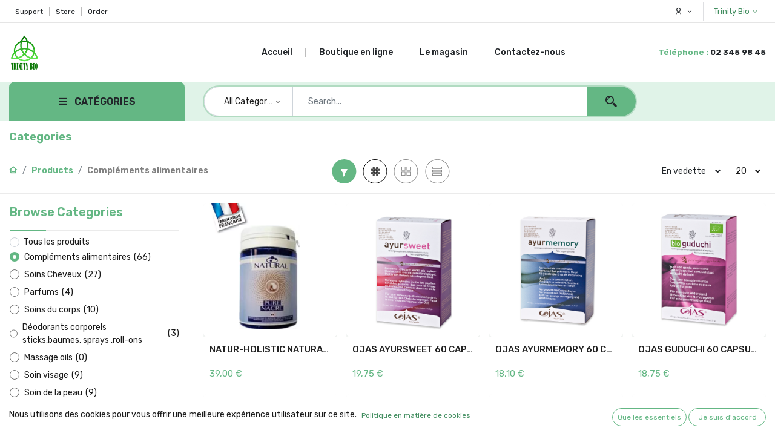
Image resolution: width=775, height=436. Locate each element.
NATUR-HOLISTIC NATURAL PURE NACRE (270, 349)
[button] (375, 171)
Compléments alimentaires (147, 170)
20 (741, 171)
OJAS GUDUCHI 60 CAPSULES (699, 349)
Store (65, 11)
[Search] (611, 101)
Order (98, 11)
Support (29, 11)
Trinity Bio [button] (732, 11)
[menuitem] (284, 52)
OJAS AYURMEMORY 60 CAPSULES (556, 349)
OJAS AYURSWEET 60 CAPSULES (413, 349)
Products (52, 170)
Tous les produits (57, 242)
